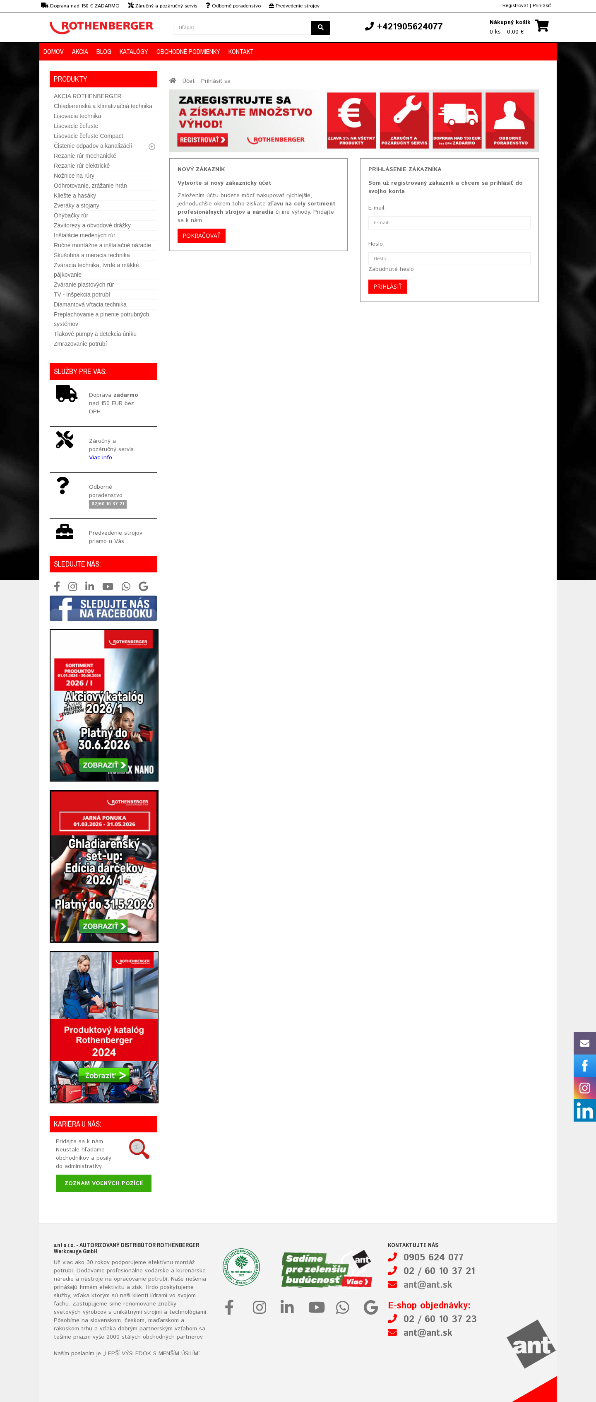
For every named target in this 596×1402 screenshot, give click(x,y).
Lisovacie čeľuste (76, 126)
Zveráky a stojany (76, 205)
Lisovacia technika (77, 116)
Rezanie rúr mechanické (85, 155)
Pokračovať (202, 235)
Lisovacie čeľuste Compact (88, 136)
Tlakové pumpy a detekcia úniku (95, 334)
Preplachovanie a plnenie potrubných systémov (101, 319)
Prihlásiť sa (216, 81)
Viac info (100, 458)
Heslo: (376, 244)
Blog (103, 51)
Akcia (80, 51)
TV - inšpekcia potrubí (82, 294)
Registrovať (515, 5)
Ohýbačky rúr (71, 215)
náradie (64, 1279)
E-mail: (377, 208)
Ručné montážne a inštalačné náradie (102, 245)
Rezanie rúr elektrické (82, 165)
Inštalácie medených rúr (84, 235)
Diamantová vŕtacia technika (90, 304)
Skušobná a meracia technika (92, 255)
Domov (53, 51)
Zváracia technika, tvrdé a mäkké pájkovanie (96, 270)
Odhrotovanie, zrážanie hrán (90, 185)
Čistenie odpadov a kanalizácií (93, 145)
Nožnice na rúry (74, 175)
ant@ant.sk (428, 1285)
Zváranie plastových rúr (84, 284)
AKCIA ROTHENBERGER (87, 96)
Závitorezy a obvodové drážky (92, 225)
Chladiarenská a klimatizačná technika (103, 106)
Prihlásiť (542, 5)
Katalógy (134, 51)
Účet (189, 81)
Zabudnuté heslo (391, 269)
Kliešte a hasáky (75, 195)
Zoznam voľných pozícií (104, 1183)
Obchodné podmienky (188, 51)
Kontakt (241, 51)
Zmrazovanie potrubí (80, 343)
